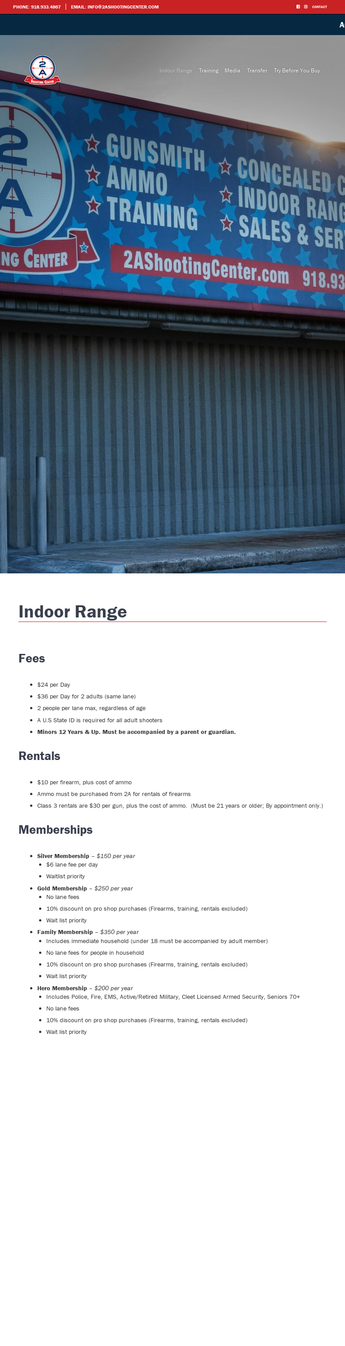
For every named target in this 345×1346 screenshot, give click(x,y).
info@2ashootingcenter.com (123, 7)
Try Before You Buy (297, 70)
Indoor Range (175, 70)
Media (232, 70)
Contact (319, 6)
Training (208, 70)
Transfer (257, 70)
